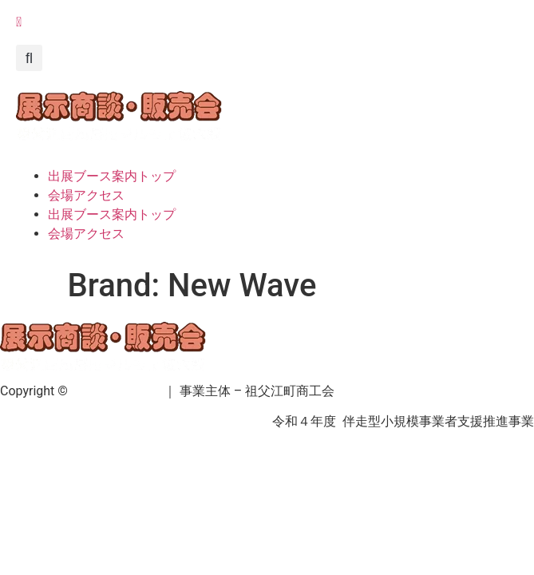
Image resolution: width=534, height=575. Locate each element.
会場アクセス (86, 195)
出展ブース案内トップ (112, 176)
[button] (29, 58)
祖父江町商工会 (115, 391)
